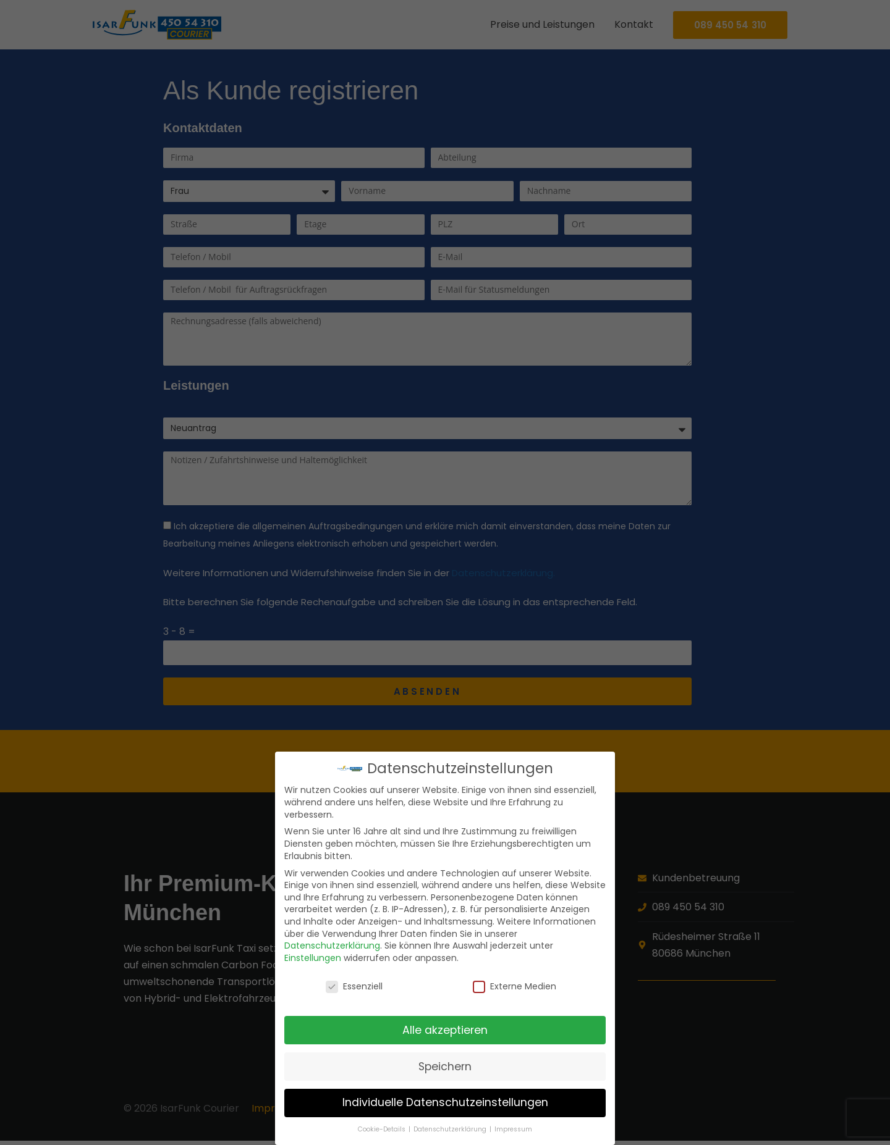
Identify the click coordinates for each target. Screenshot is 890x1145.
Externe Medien (514, 986)
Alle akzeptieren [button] (445, 1030)
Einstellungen (312, 958)
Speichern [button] (445, 1066)
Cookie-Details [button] (382, 1129)
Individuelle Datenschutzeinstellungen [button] (445, 1102)
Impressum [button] (513, 1129)
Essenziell (354, 986)
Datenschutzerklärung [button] (450, 1129)
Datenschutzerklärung (332, 945)
